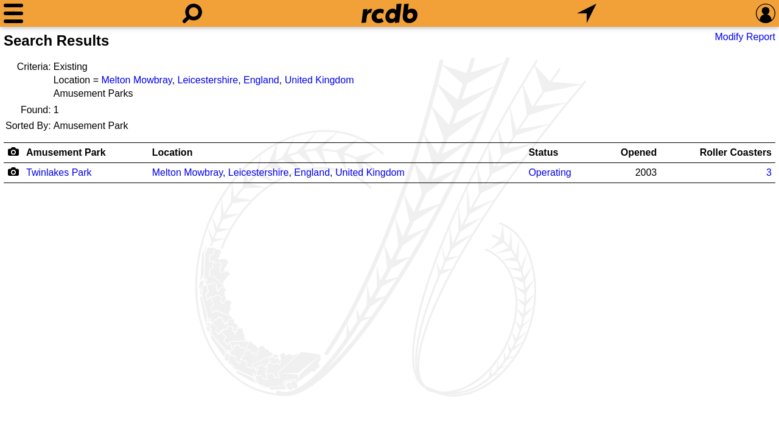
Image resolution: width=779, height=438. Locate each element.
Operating (549, 172)
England (261, 80)
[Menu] (13, 13)
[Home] (389, 13)
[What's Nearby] (586, 13)
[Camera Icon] (13, 171)
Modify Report (744, 37)
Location (172, 152)
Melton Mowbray (136, 80)
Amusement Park (66, 152)
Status (543, 152)
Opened (639, 152)
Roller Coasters (736, 152)
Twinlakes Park (59, 172)
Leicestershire (208, 80)
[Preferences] (765, 13)
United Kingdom (319, 80)
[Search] (192, 13)
